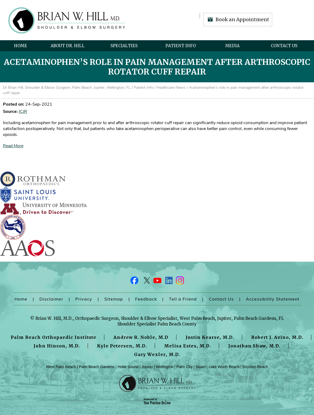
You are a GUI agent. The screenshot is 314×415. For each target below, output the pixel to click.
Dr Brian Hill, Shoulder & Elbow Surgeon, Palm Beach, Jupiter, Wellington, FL (67, 87)
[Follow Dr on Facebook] (134, 281)
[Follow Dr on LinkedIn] (168, 281)
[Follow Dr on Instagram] (179, 281)
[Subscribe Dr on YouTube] (157, 281)
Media (232, 45)
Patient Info (180, 45)
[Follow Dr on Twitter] (146, 281)
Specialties (124, 45)
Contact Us (284, 45)
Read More (13, 146)
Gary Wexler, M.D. (157, 354)
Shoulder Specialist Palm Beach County (157, 324)
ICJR (23, 111)
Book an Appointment (242, 19)
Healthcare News (171, 87)
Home (20, 45)
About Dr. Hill (67, 45)
